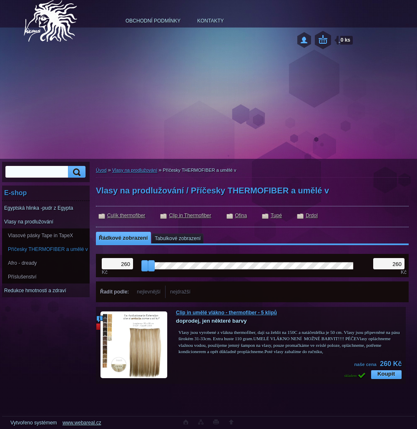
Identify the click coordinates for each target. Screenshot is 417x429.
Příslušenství (22, 277)
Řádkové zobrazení (123, 238)
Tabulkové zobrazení (178, 238)
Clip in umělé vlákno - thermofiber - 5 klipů (226, 313)
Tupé (276, 215)
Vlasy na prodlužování (28, 222)
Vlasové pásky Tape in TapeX (40, 235)
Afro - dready (22, 263)
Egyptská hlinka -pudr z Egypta (38, 208)
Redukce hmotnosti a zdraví (35, 291)
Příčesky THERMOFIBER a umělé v (48, 249)
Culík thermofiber (126, 215)
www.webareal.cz (82, 423)
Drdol (312, 215)
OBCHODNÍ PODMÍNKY (153, 21)
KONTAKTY (210, 21)
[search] (75, 172)
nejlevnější (149, 292)
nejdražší (180, 292)
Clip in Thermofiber (190, 215)
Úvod (101, 170)
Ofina (241, 215)
